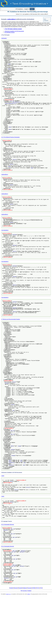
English (11, 587)
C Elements (46, 20)
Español (20, 587)
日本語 (33, 587)
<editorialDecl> (4, 174)
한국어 (37, 587)
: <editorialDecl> (11, 19)
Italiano (25, 587)
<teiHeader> (4, 38)
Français (29, 587)
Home (45, 19)
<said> (2, 475)
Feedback (29, 590)
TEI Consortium (24, 590)
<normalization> (5, 230)
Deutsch (16, 587)
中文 (41, 587)
